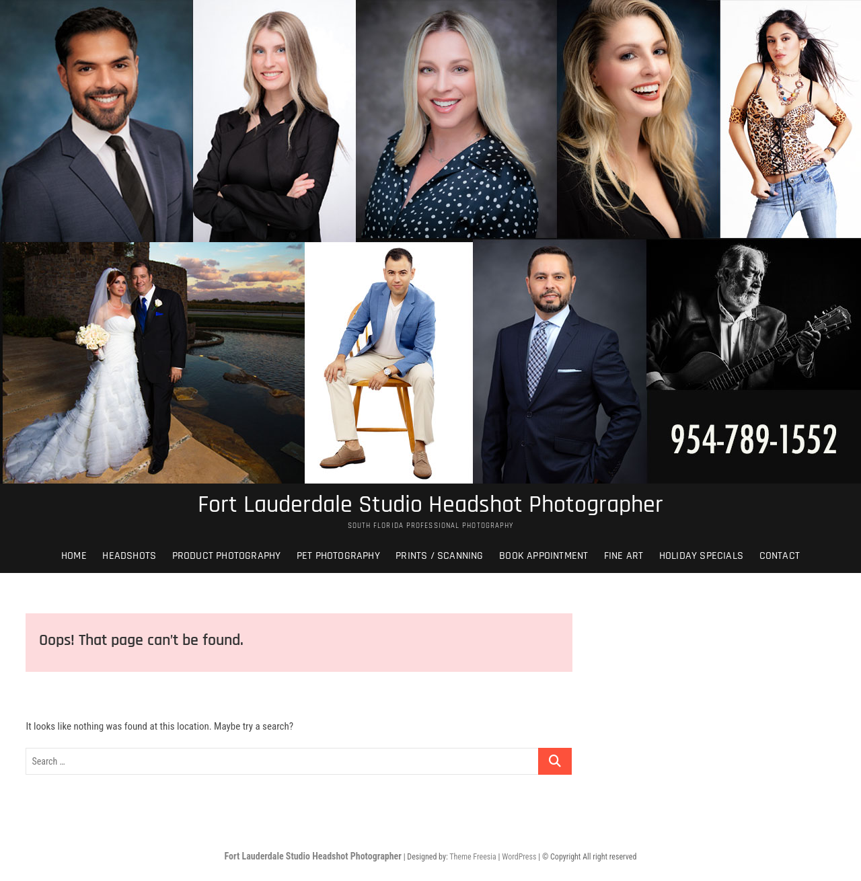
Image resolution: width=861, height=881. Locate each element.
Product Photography (226, 556)
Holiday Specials (701, 556)
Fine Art (624, 556)
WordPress (519, 856)
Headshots (129, 556)
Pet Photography (338, 556)
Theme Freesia (472, 856)
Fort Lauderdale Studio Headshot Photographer (430, 505)
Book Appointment (543, 556)
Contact (779, 556)
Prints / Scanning (439, 556)
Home (74, 556)
